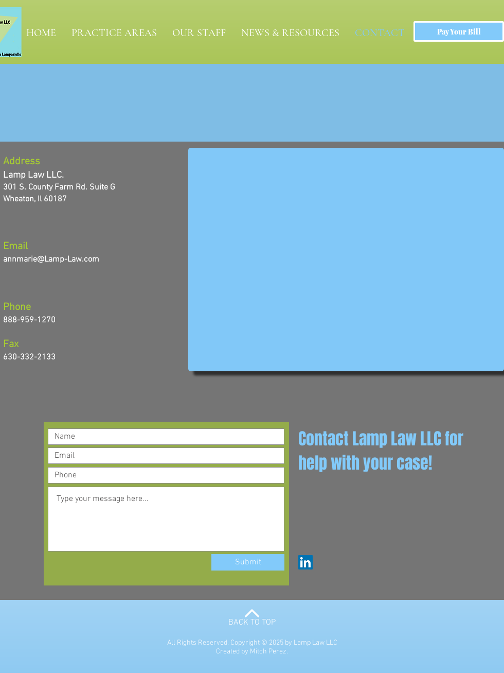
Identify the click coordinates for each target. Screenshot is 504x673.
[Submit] (247, 562)
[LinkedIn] (305, 562)
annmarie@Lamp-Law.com (51, 259)
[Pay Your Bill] (458, 31)
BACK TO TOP (252, 622)
